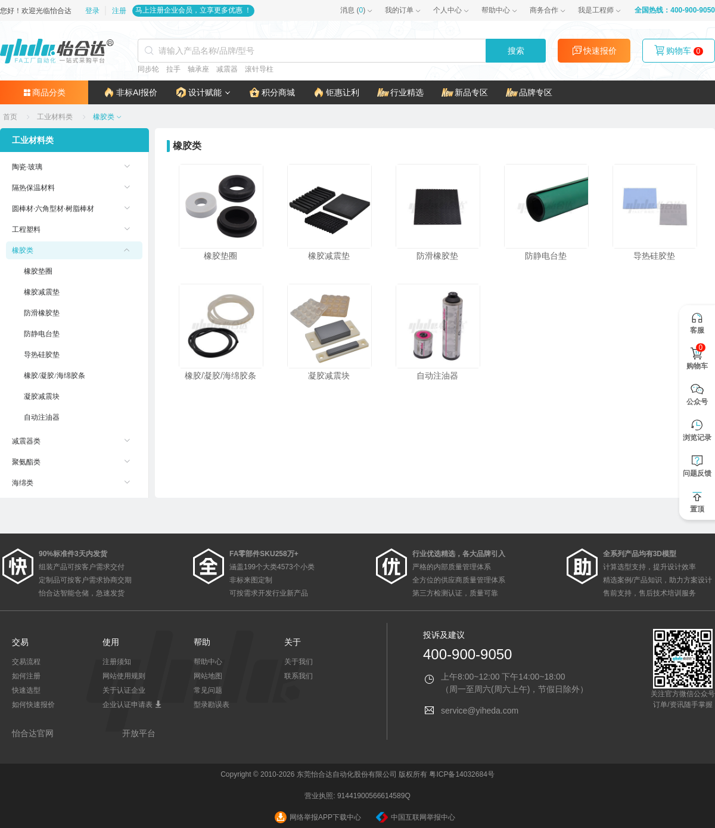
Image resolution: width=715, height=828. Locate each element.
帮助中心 (495, 10)
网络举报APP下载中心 (318, 817)
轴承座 (198, 69)
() (352, 10)
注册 (119, 11)
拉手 (173, 69)
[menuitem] (74, 167)
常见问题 (208, 690)
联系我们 (298, 676)
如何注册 (26, 676)
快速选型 (26, 690)
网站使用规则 (123, 676)
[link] (11, 117)
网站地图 (208, 676)
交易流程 (26, 662)
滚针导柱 (259, 69)
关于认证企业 (123, 690)
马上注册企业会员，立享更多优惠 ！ (193, 10)
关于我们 (298, 662)
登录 (93, 11)
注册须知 (116, 662)
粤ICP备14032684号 (461, 774)
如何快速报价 (33, 704)
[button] (203, 92)
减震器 (227, 69)
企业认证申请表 (131, 704)
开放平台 (139, 733)
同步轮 (148, 69)
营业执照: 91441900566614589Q (357, 796)
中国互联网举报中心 (415, 817)
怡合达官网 (33, 733)
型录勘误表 (211, 704)
